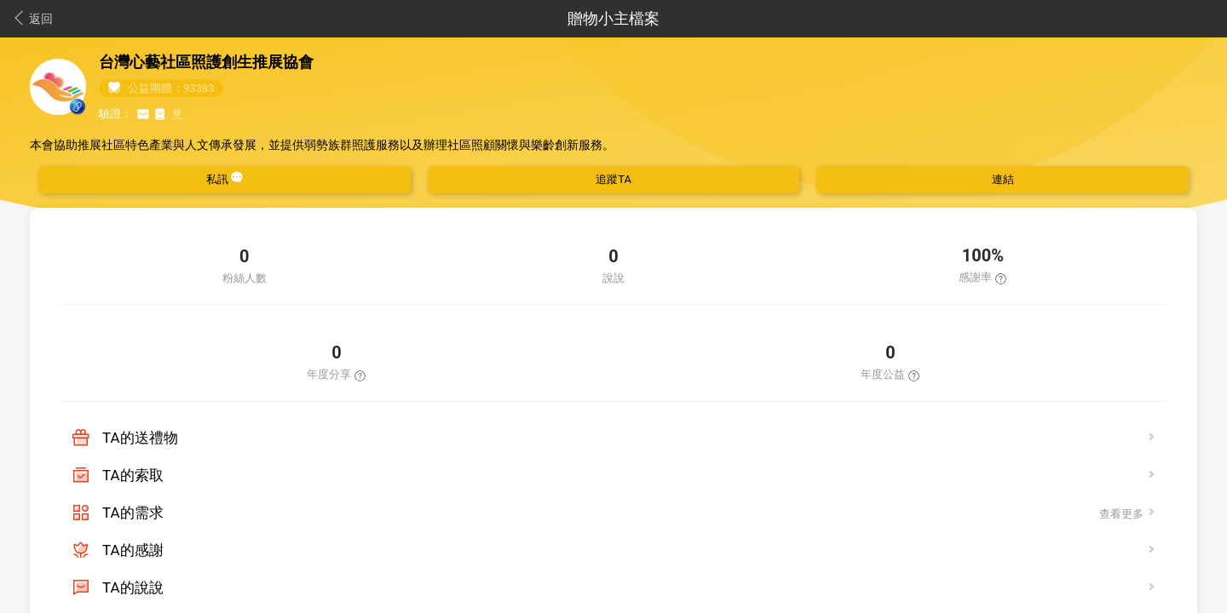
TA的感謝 (133, 550)
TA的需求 (133, 512)
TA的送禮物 (140, 437)
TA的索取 (133, 475)
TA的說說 (133, 587)
